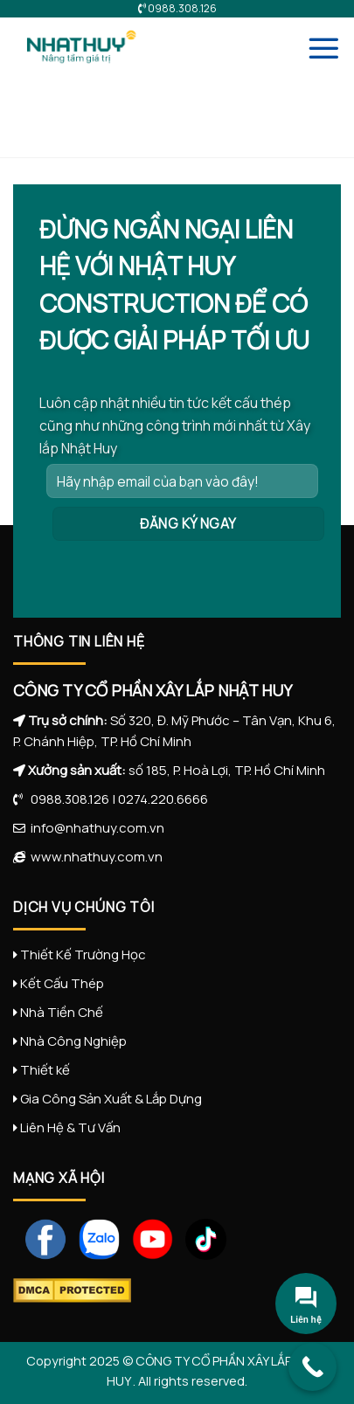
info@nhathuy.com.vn (94, 828)
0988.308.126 (66, 799)
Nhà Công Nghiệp (73, 1041)
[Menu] (323, 48)
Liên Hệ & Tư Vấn (70, 1127)
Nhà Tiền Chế (61, 1012)
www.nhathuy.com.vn (94, 856)
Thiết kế (45, 1070)
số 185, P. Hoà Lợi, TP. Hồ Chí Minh (226, 770)
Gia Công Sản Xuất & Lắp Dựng (111, 1098)
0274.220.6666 (163, 799)
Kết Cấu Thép (62, 983)
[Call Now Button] (312, 1367)
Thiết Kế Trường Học (83, 954)
